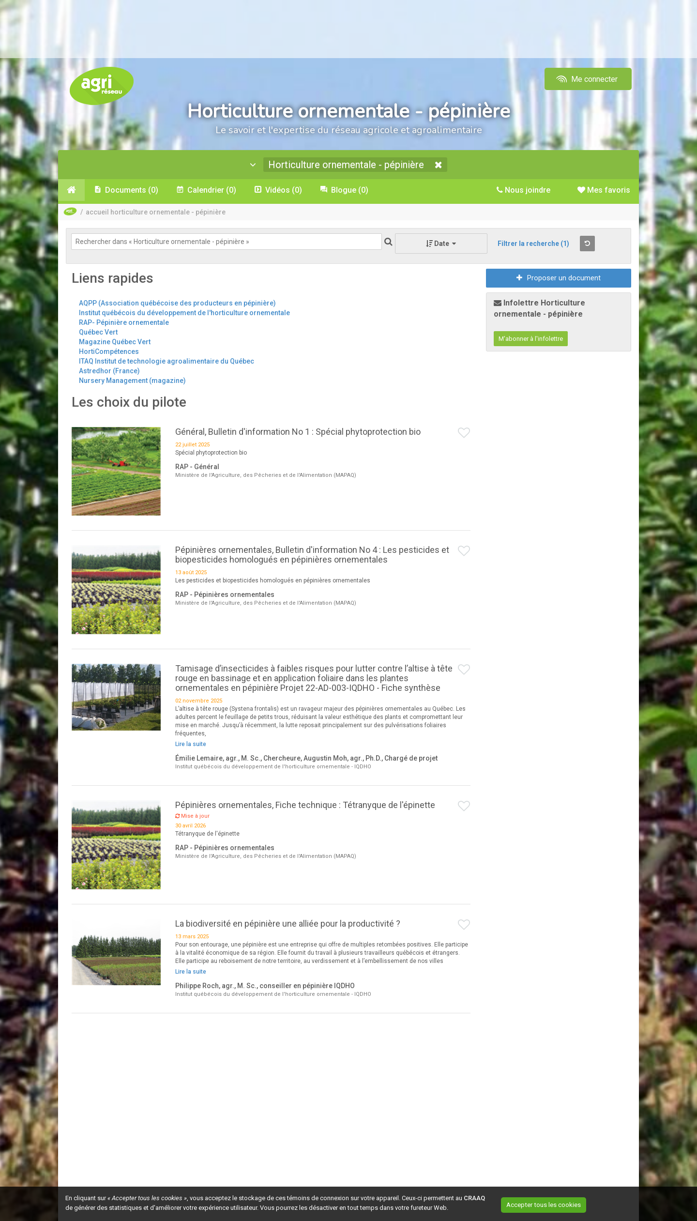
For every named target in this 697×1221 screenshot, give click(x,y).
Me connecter (586, 79)
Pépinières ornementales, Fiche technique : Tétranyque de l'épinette (305, 806)
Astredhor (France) (109, 372)
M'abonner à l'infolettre (531, 340)
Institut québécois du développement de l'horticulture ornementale (184, 314)
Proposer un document (558, 279)
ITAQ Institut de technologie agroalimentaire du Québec (166, 362)
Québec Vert (98, 333)
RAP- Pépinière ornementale (124, 324)
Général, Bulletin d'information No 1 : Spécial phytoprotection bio (298, 432)
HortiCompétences (109, 353)
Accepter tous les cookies (554, 1204)
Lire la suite (190, 745)
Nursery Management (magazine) (132, 382)
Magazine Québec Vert (115, 343)
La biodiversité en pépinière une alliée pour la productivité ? (287, 925)
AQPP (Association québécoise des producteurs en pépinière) (177, 304)
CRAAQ (474, 1198)
